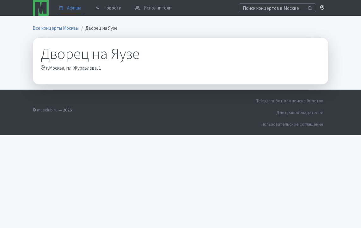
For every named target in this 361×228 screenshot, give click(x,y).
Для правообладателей (299, 112)
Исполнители (153, 8)
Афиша (70, 8)
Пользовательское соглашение (292, 124)
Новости (108, 8)
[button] (322, 8)
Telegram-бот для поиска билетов (289, 101)
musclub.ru (47, 110)
